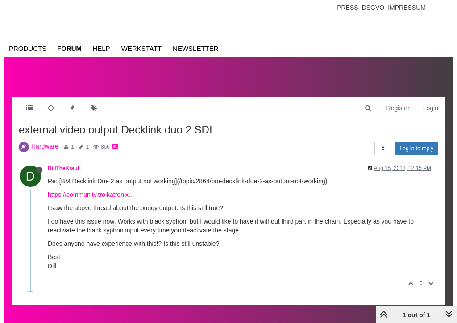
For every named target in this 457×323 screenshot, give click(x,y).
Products (27, 48)
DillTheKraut (63, 168)
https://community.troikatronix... (91, 194)
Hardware (44, 146)
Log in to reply (416, 148)
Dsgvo (373, 7)
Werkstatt (141, 48)
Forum (69, 48)
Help (101, 48)
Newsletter (196, 48)
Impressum (407, 7)
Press (347, 7)
